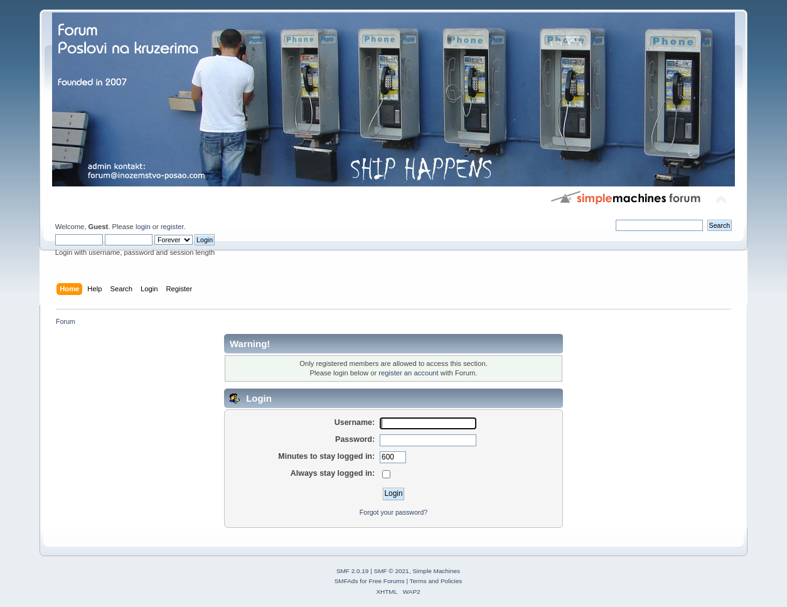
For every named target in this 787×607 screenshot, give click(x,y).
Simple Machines (436, 570)
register (172, 226)
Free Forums (387, 580)
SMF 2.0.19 (352, 570)
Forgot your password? (393, 512)
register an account (408, 373)
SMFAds (346, 580)
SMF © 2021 (391, 570)
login (143, 226)
